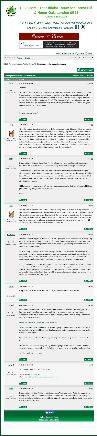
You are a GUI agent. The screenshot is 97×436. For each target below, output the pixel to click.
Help (88, 53)
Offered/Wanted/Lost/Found (76, 22)
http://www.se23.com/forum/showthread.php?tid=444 (38, 377)
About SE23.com (38, 28)
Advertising (55, 28)
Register (27, 58)
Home (23, 22)
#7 (92, 305)
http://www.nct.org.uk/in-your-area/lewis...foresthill (38, 322)
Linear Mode (89, 75)
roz (11, 125)
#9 (92, 388)
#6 (92, 286)
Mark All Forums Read (65, 53)
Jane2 (11, 305)
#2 (92, 125)
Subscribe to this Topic (49, 417)
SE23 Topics (36, 22)
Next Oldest (43, 420)
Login (20, 58)
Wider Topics (52, 22)
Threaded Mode (78, 75)
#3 (92, 159)
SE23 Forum (9, 64)
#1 (92, 83)
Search (79, 53)
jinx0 (11, 83)
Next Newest (54, 420)
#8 (92, 365)
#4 (92, 205)
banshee (11, 234)
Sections (19, 64)
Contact (68, 28)
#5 (92, 234)
